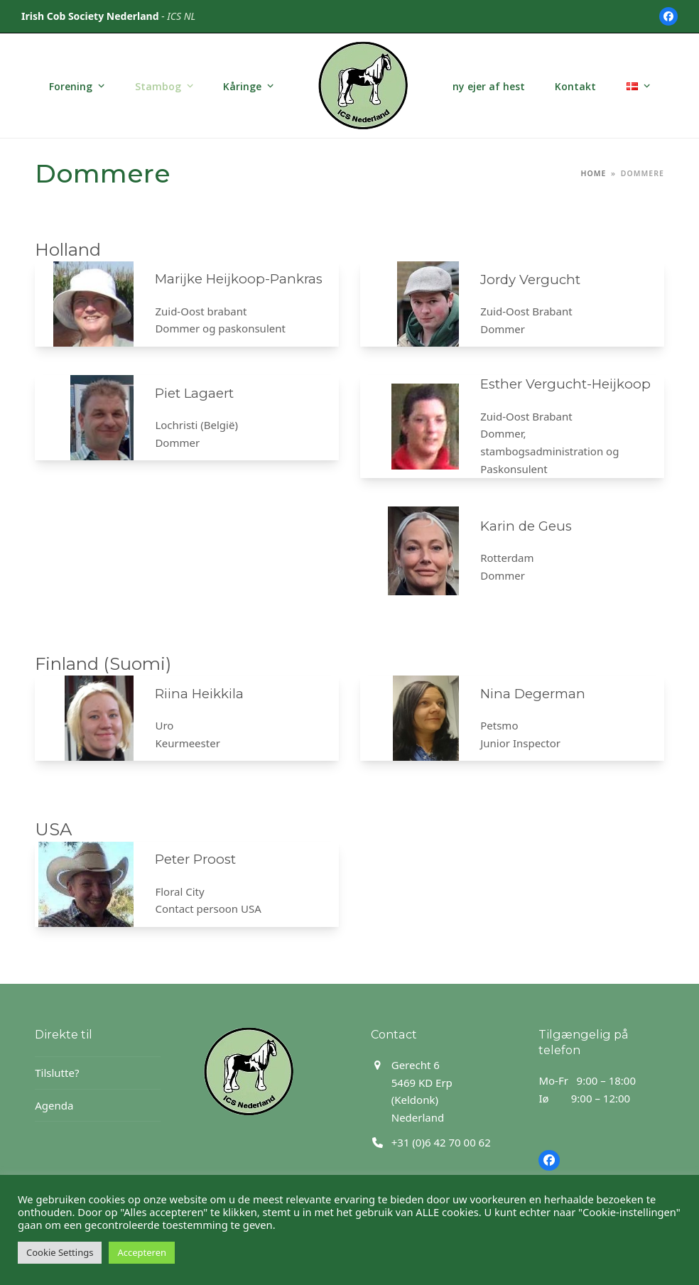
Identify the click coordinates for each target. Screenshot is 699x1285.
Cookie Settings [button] (59, 1252)
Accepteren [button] (141, 1252)
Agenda (54, 1105)
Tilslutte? (57, 1073)
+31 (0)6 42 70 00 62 (441, 1142)
